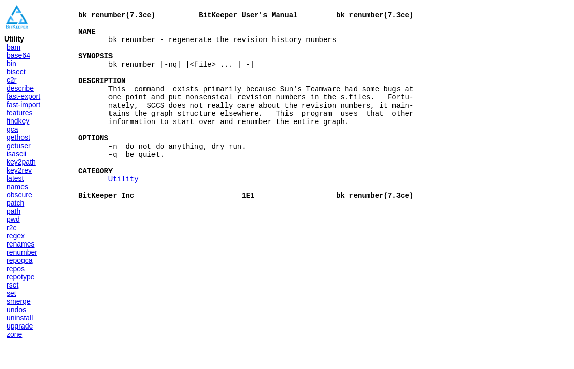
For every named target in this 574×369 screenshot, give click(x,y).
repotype (20, 277)
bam (13, 47)
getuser (19, 145)
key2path (21, 162)
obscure (19, 195)
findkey (18, 121)
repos (16, 268)
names (17, 186)
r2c (11, 227)
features (20, 113)
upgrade (20, 326)
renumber (22, 252)
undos (16, 309)
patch (15, 203)
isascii (16, 154)
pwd (13, 219)
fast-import (23, 104)
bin (11, 63)
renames (20, 244)
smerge (19, 301)
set (11, 293)
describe (20, 88)
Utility (123, 211)
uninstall (20, 318)
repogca (20, 260)
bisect (16, 72)
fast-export (23, 96)
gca (12, 129)
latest (15, 178)
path (13, 211)
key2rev (19, 170)
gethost (18, 137)
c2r (11, 80)
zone (14, 334)
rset (12, 285)
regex (16, 236)
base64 (18, 55)
